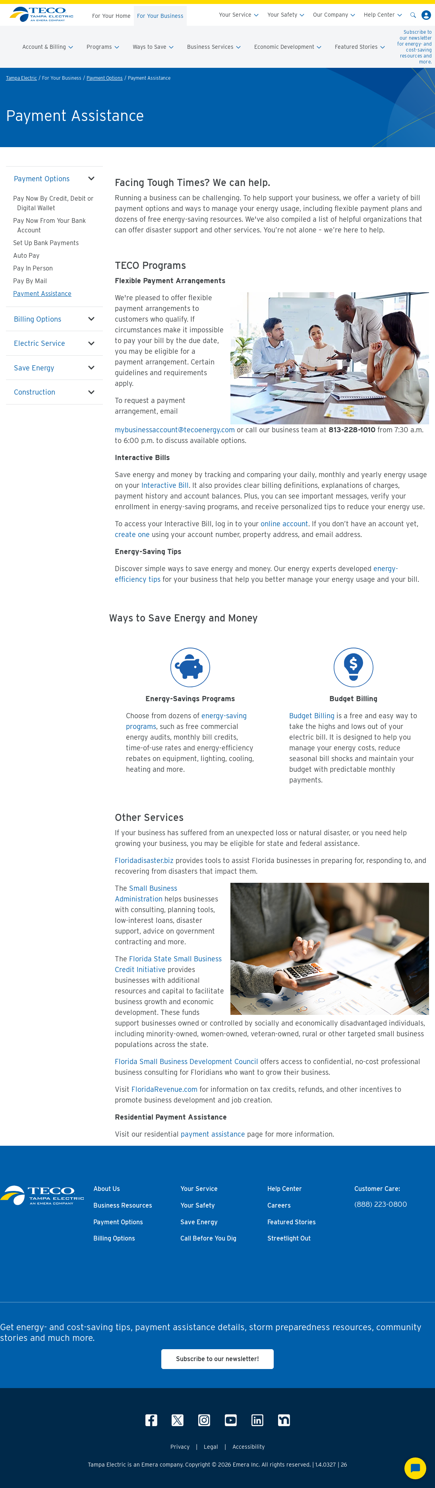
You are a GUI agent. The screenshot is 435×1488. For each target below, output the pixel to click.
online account (284, 524)
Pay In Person (33, 268)
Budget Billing (311, 715)
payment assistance (213, 1134)
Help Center (383, 15)
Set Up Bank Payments (46, 243)
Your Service (239, 15)
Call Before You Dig (208, 1238)
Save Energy (34, 368)
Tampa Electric (21, 78)
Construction (34, 392)
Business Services (214, 47)
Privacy (179, 1447)
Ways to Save (153, 47)
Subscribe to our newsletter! (217, 1359)
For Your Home (111, 16)
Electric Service (39, 343)
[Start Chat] (415, 1468)
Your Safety (286, 15)
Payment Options (105, 78)
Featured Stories (360, 47)
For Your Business (160, 16)
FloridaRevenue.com (164, 1089)
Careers (279, 1205)
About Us (106, 1189)
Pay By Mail (30, 281)
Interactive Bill (165, 485)
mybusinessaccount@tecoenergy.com (175, 430)
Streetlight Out (289, 1238)
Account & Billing (48, 47)
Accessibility (248, 1447)
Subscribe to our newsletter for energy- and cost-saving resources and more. (414, 47)
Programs (103, 47)
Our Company (334, 15)
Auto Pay (26, 255)
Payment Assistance (42, 293)
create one (132, 534)
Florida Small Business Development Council (186, 1061)
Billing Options (37, 319)
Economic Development (288, 47)
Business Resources (122, 1205)
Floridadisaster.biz (145, 860)
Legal (211, 1447)
